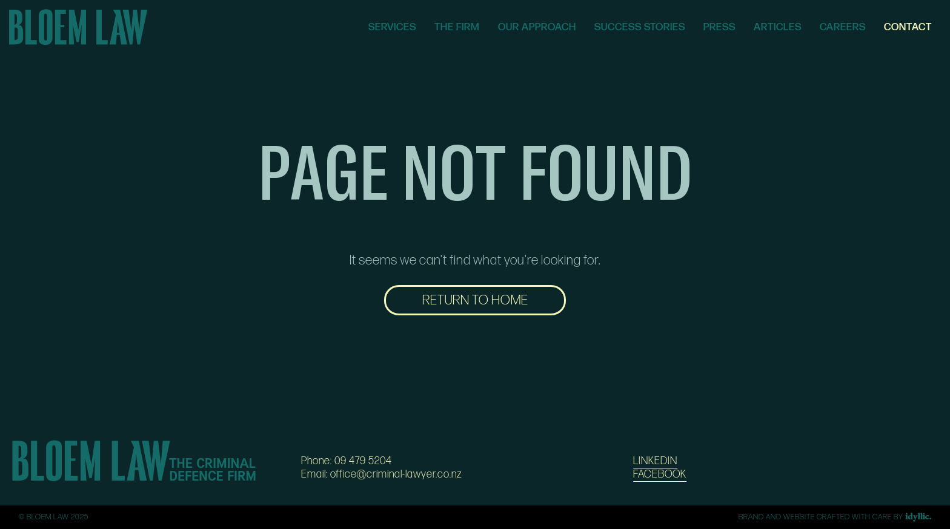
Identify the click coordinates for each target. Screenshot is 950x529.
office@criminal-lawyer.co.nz (396, 474)
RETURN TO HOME (475, 300)
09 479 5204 (363, 461)
